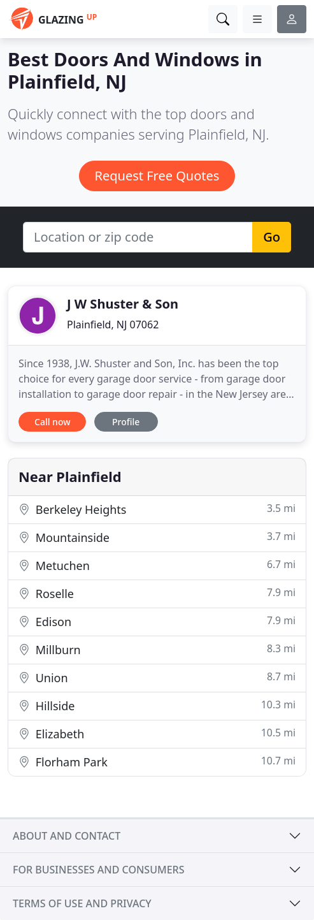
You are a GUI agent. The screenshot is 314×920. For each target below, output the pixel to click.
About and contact (66, 836)
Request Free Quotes (157, 175)
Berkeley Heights (157, 509)
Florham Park (157, 762)
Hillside (157, 705)
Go (271, 236)
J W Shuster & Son (122, 303)
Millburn (157, 649)
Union (157, 677)
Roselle (157, 593)
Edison (157, 621)
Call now (52, 422)
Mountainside (157, 537)
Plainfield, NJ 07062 (113, 325)
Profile (125, 422)
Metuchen (157, 565)
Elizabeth (157, 733)
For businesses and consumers (98, 870)
